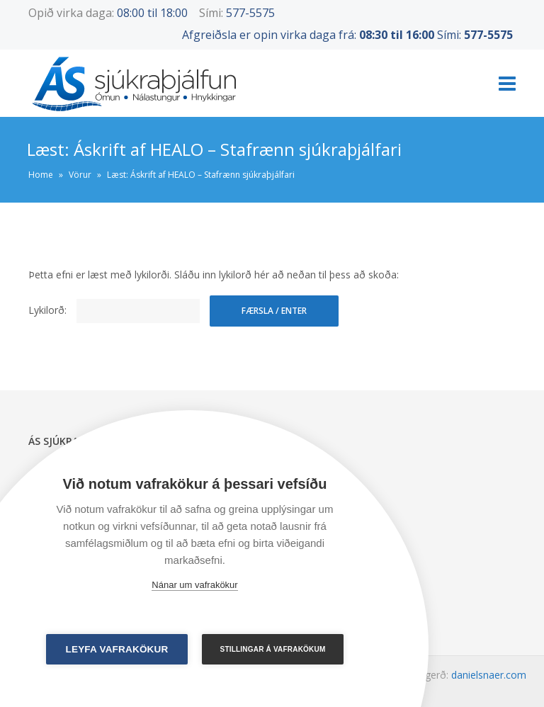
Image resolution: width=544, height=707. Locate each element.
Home (40, 175)
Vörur (80, 175)
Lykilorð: (114, 310)
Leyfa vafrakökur (117, 649)
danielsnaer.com (488, 674)
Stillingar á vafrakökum (273, 649)
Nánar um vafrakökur (194, 584)
